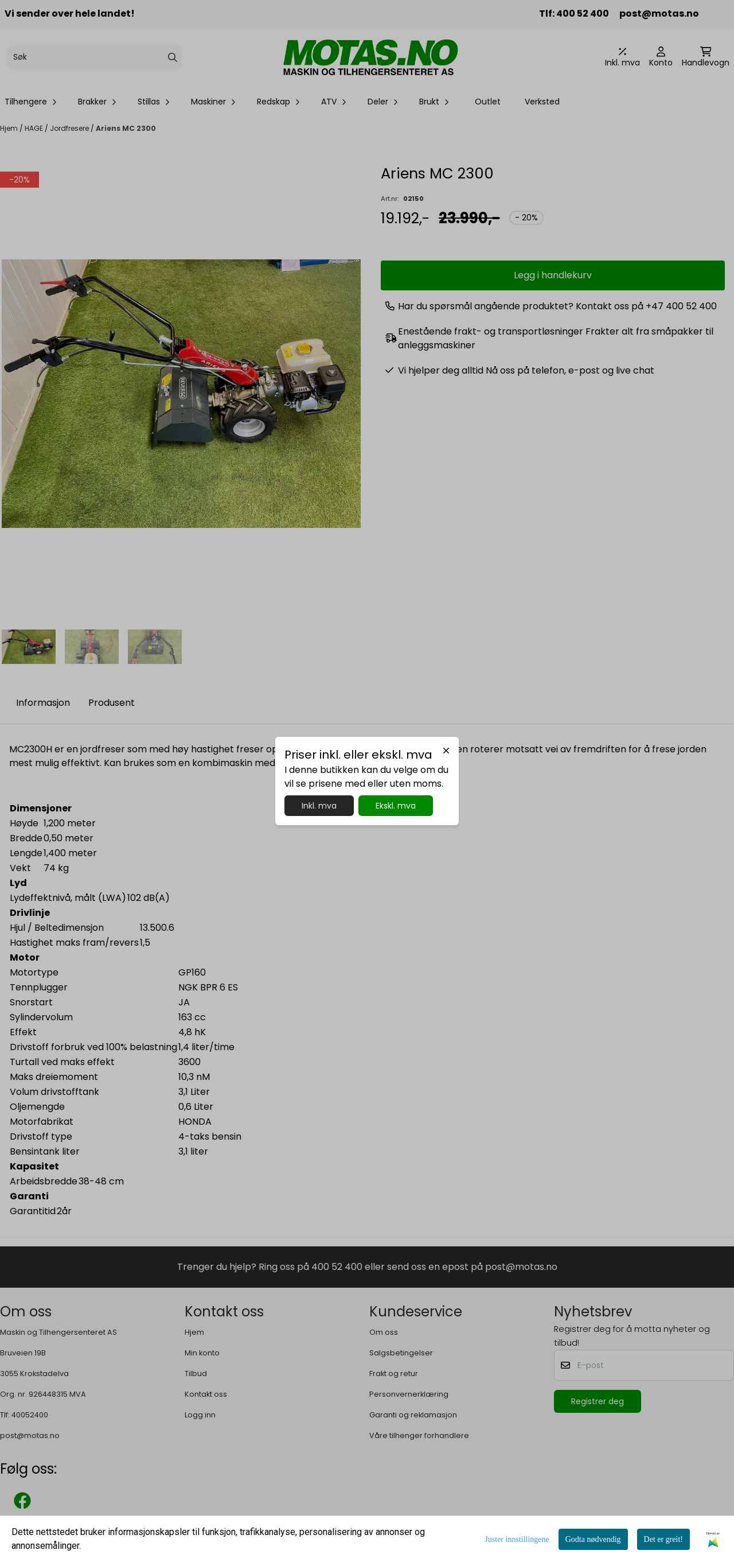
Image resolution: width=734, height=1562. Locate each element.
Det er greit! (663, 1539)
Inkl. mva (319, 805)
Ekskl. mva (396, 805)
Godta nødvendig (593, 1539)
